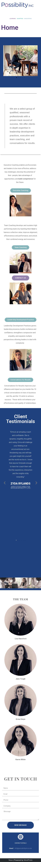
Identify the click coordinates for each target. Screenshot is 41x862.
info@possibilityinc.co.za (23, 848)
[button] (20, 13)
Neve (11, 860)
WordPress (28, 860)
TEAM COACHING (17, 220)
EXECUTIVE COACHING (21, 159)
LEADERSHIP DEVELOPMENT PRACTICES (14, 311)
